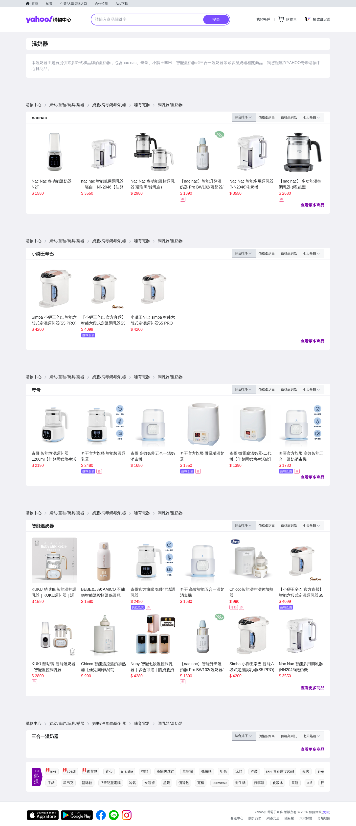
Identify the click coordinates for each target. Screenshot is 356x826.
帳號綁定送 (321, 19)
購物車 (291, 19)
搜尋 (216, 19)
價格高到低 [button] (289, 117)
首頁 (35, 3)
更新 (326, 812)
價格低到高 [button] (267, 117)
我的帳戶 (263, 19)
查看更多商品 (312, 205)
